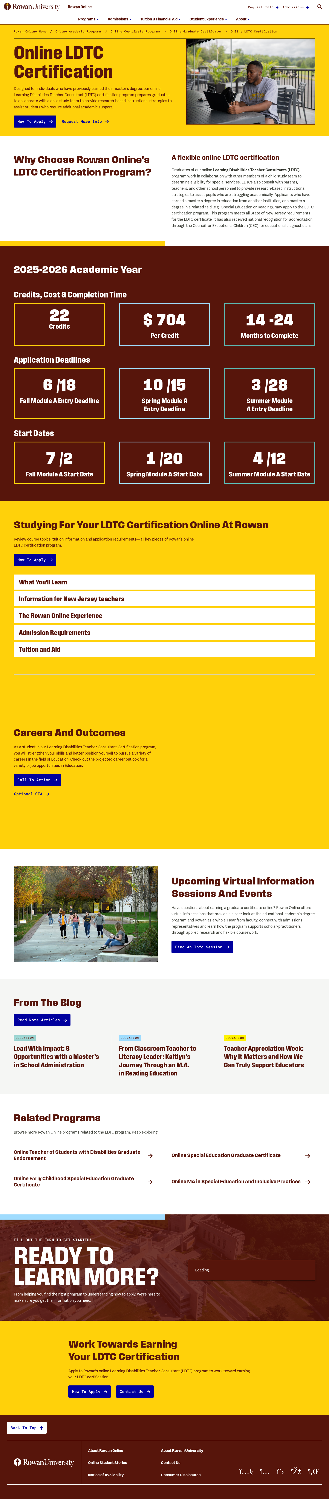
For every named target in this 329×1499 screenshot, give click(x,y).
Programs (87, 19)
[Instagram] (264, 1471)
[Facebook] (296, 1471)
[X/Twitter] (280, 1471)
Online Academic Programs (78, 31)
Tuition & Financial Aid (159, 19)
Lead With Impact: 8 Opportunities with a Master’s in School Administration (56, 1056)
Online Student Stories (107, 1462)
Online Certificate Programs (136, 31)
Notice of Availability (106, 1475)
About (241, 19)
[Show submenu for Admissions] (130, 19)
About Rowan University (182, 1450)
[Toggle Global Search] (320, 7)
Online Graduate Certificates (196, 31)
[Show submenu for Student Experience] (226, 19)
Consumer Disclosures (181, 1475)
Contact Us (171, 1462)
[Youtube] (246, 1471)
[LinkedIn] (313, 1471)
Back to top (24, 1428)
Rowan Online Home (30, 31)
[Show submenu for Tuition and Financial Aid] (180, 19)
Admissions (118, 19)
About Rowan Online (105, 1450)
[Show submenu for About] (248, 19)
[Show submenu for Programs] (98, 19)
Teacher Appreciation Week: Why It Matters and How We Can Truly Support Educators (264, 1056)
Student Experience (207, 19)
